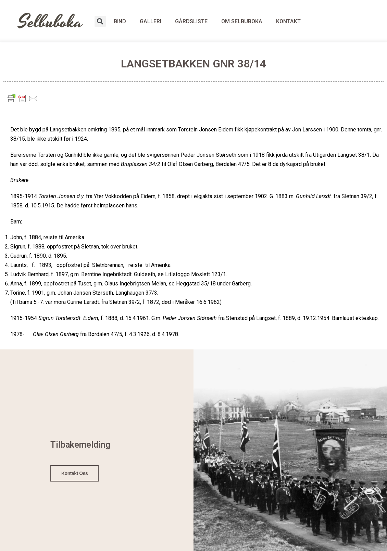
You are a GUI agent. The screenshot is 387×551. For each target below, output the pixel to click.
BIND (120, 21)
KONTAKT (288, 21)
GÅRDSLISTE (191, 21)
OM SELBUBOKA (241, 21)
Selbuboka (50, 22)
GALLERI (150, 21)
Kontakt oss (74, 472)
